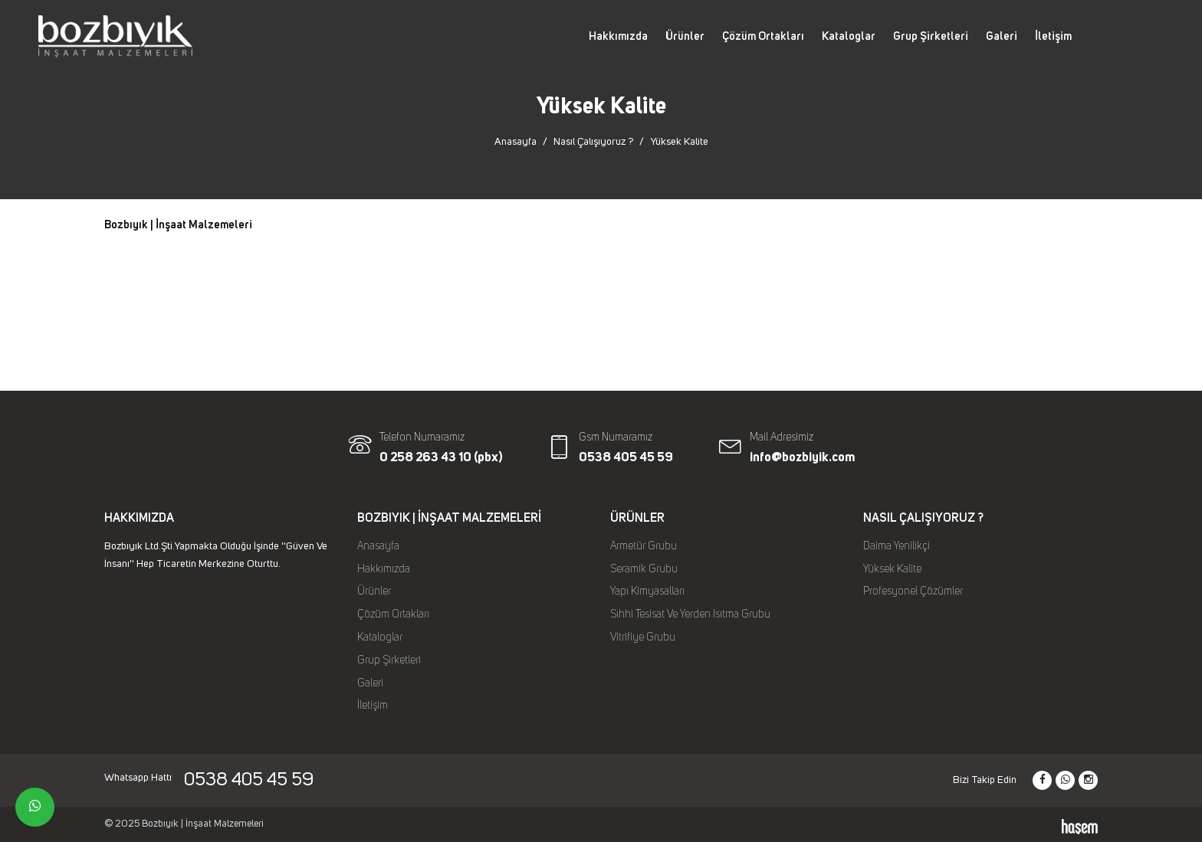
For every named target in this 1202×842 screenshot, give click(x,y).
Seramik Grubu (644, 569)
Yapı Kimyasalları (647, 591)
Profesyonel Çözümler (913, 591)
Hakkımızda (618, 36)
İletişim (1053, 36)
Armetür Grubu (643, 546)
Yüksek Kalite (892, 569)
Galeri (1001, 36)
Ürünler (684, 36)
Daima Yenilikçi (896, 546)
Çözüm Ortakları (763, 36)
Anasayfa (515, 141)
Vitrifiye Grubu (642, 637)
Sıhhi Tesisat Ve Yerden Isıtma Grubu (690, 614)
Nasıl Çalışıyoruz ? (593, 141)
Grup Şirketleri (930, 36)
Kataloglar (848, 36)
